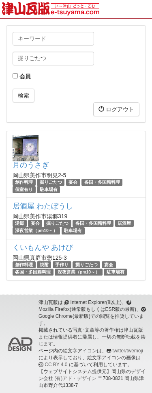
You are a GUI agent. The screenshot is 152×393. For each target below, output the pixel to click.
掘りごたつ (51, 182)
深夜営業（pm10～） (36, 230)
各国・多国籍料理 (102, 182)
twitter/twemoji (127, 351)
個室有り (24, 189)
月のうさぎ (31, 165)
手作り (62, 264)
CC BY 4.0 (56, 364)
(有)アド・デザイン (75, 378)
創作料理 (24, 182)
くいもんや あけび (43, 247)
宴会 (73, 182)
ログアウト (116, 109)
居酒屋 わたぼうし (43, 206)
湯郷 (19, 223)
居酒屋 (124, 223)
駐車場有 (49, 189)
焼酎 (44, 264)
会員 (22, 76)
